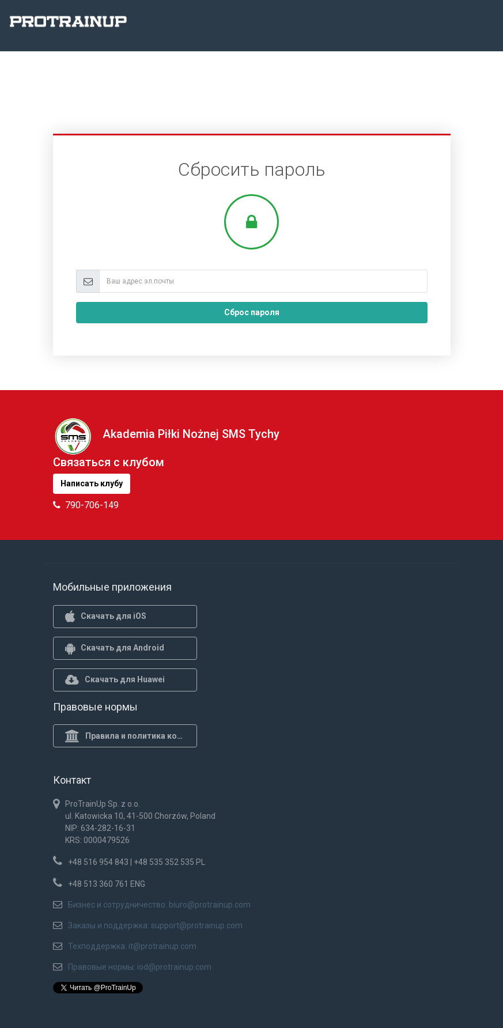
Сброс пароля (251, 312)
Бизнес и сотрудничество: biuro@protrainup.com (159, 904)
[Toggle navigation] (487, 25)
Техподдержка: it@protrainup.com (132, 946)
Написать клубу (91, 483)
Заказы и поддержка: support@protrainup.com (155, 925)
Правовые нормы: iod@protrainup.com (139, 967)
